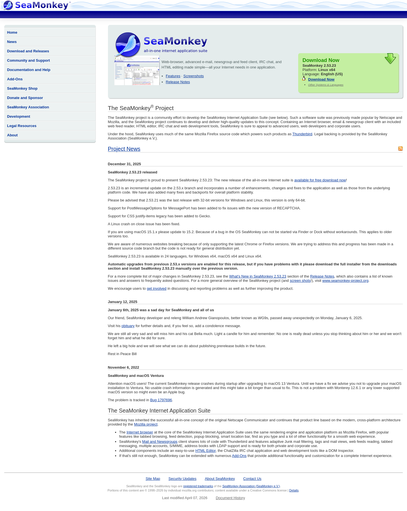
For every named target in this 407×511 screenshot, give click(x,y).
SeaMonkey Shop (22, 88)
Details (293, 490)
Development (18, 116)
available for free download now (320, 180)
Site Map (153, 478)
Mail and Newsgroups (159, 441)
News (12, 42)
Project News (124, 149)
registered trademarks (198, 486)
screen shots (300, 280)
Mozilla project (145, 424)
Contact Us (252, 478)
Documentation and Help (28, 70)
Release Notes (178, 82)
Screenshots (193, 76)
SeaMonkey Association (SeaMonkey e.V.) (251, 486)
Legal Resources (21, 126)
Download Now (321, 79)
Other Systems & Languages (325, 84)
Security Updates (182, 478)
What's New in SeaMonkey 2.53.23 (257, 276)
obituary (128, 326)
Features (173, 76)
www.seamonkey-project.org (345, 280)
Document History (230, 498)
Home (12, 32)
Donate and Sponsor (25, 98)
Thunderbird (302, 134)
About (12, 135)
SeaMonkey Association (28, 107)
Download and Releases (28, 51)
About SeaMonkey (220, 478)
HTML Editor (205, 450)
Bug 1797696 (161, 400)
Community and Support (28, 60)
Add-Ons (15, 79)
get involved (156, 288)
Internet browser (140, 432)
